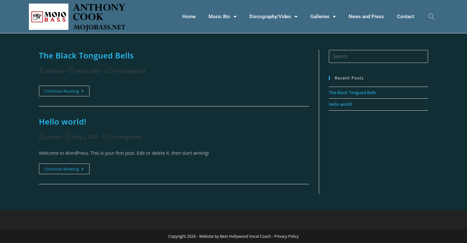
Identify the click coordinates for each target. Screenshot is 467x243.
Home (189, 16)
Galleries (323, 16)
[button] (431, 16)
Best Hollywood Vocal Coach (245, 236)
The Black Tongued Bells (86, 55)
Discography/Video (273, 16)
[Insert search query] (378, 56)
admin (53, 136)
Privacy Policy (286, 236)
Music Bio (222, 16)
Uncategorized (129, 70)
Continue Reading (67, 89)
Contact (405, 16)
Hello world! (62, 121)
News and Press (366, 16)
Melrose (55, 70)
